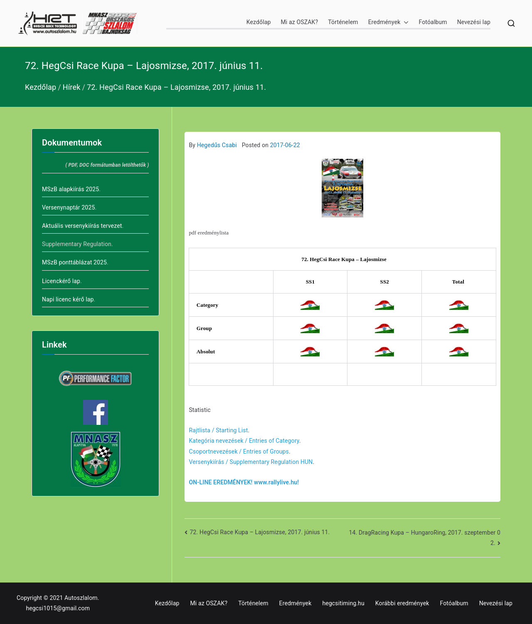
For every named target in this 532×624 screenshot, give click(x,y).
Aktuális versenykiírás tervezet (82, 225)
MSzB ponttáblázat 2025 (74, 262)
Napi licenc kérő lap (68, 299)
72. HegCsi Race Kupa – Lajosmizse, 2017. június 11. (260, 532)
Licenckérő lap (61, 281)
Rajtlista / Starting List (218, 430)
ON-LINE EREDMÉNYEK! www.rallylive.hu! (244, 482)
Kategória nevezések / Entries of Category (244, 440)
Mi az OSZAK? (299, 22)
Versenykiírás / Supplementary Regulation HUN (251, 462)
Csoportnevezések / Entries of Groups (239, 451)
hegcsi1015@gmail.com (58, 608)
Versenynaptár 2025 (68, 207)
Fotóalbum (433, 22)
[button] (404, 22)
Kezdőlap (258, 22)
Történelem (343, 22)
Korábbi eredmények (402, 603)
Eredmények (388, 22)
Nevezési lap (473, 22)
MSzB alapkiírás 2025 (70, 189)
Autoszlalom (81, 597)
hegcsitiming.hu (343, 603)
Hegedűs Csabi (217, 145)
